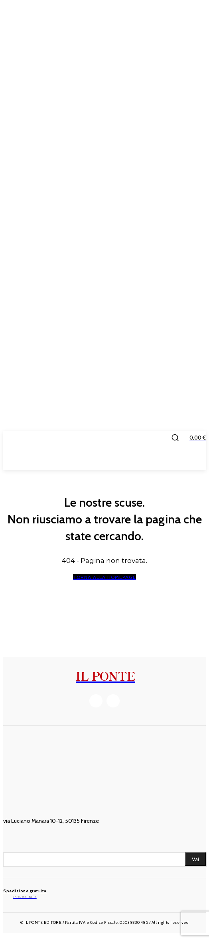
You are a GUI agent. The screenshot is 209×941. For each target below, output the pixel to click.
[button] (175, 437)
